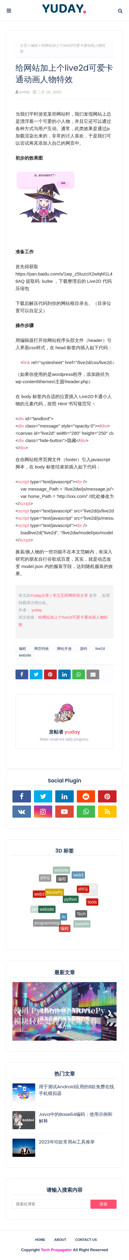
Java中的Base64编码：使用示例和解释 (75, 1117)
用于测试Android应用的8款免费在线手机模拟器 (76, 1090)
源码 (83, 649)
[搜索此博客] (51, 1204)
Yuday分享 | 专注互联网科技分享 (59, 595)
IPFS (83, 892)
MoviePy (54, 896)
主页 (23, 45)
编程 (34, 45)
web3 (78, 877)
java (36, 909)
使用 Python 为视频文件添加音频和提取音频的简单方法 (64, 1018)
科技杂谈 (89, 890)
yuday (24, 92)
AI (64, 920)
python (70, 903)
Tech (81, 916)
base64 (82, 924)
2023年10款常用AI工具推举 (67, 1142)
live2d (100, 649)
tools (92, 903)
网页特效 (41, 649)
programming (47, 923)
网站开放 (64, 649)
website (25, 655)
